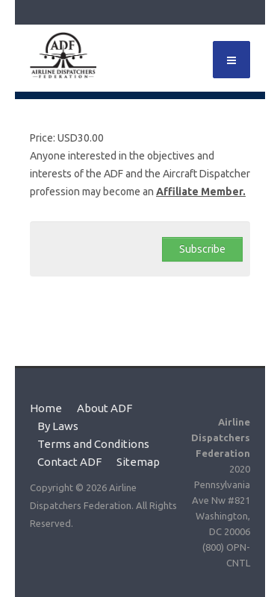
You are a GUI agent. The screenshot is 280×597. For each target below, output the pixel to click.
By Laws (57, 426)
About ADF (104, 408)
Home (46, 408)
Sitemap (138, 462)
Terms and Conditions (93, 444)
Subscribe (202, 249)
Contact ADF (69, 462)
